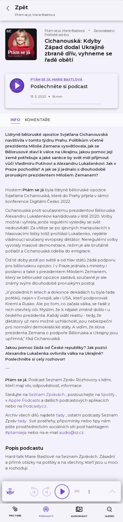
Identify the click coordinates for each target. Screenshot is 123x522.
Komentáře (37, 119)
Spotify (108, 394)
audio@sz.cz (71, 432)
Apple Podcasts (24, 400)
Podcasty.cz (34, 406)
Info (15, 119)
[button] (32, 10)
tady (60, 415)
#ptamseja (16, 432)
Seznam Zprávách (47, 394)
